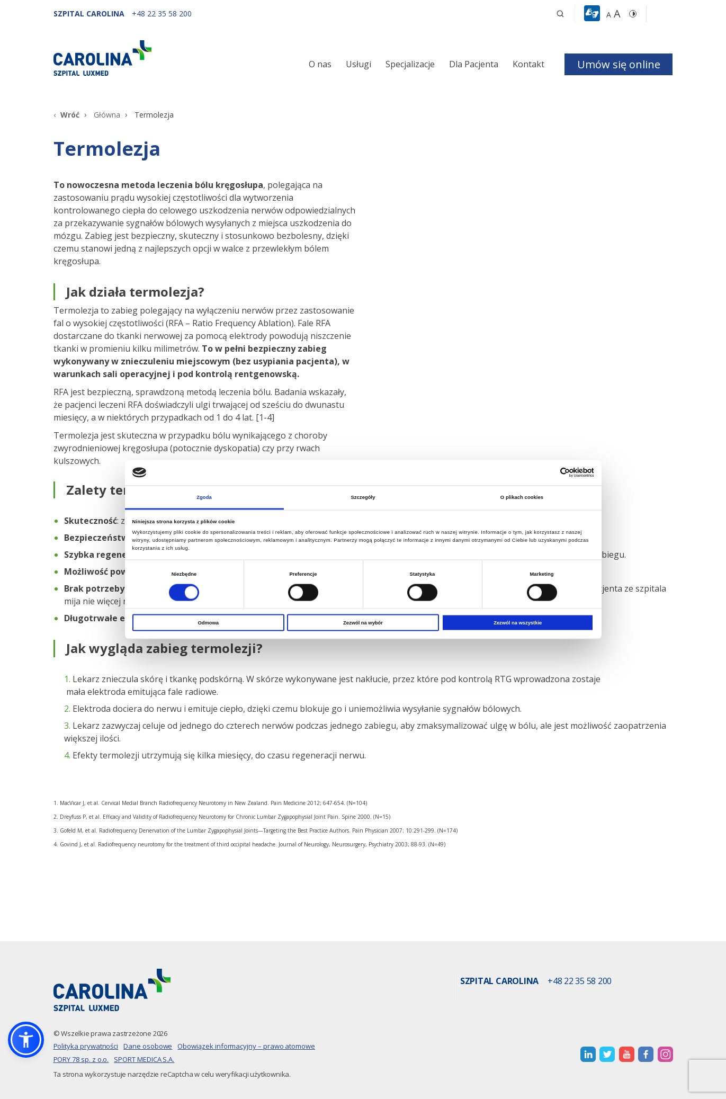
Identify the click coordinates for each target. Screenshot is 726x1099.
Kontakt (528, 64)
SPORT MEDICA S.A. (144, 1059)
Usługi (358, 64)
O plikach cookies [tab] (521, 496)
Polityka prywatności (86, 1046)
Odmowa (208, 623)
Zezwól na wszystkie (518, 623)
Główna (107, 115)
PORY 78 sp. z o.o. (81, 1059)
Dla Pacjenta (473, 64)
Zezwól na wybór (363, 623)
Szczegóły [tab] (363, 496)
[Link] (151, 58)
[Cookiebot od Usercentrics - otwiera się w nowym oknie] (547, 473)
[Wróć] (66, 115)
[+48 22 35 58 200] (162, 13)
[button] (593, 13)
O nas (320, 64)
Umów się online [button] (618, 64)
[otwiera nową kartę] (588, 1054)
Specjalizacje (410, 64)
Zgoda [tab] (204, 496)
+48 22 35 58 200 (580, 981)
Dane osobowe (147, 1046)
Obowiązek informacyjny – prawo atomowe (246, 1046)
